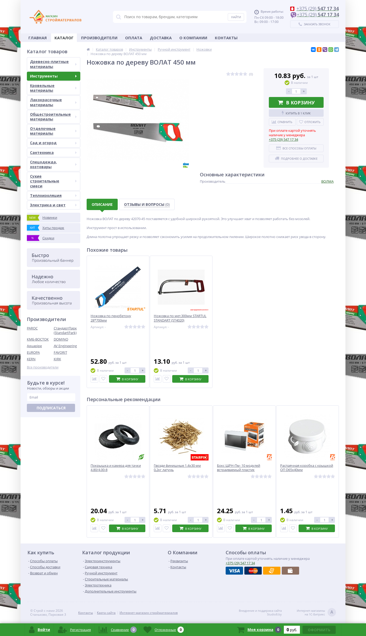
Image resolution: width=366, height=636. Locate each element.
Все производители (42, 367)
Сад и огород (53, 142)
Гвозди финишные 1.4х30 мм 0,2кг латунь (177, 467)
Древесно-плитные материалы (53, 64)
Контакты (226, 37)
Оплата (133, 37)
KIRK (57, 359)
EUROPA (33, 352)
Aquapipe (34, 345)
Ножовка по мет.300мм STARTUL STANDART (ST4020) (180, 318)
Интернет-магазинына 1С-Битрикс (316, 612)
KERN (31, 359)
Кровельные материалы (53, 88)
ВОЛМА (327, 181)
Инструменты (53, 76)
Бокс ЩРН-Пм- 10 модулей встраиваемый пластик (238, 467)
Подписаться (51, 407)
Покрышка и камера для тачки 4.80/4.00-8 (116, 467)
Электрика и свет (53, 204)
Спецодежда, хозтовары (53, 164)
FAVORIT (60, 352)
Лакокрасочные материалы (53, 102)
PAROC (32, 328)
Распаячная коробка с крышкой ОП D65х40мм (306, 467)
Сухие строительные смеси (53, 181)
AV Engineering (65, 345)
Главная (37, 37)
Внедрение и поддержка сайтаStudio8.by (260, 612)
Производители (99, 37)
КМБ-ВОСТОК (38, 339)
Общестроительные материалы (53, 117)
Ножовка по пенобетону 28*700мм (111, 318)
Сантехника (53, 152)
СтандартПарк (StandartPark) (65, 330)
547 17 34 (283, 139)
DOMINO (61, 339)
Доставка (161, 37)
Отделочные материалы (53, 131)
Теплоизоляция (53, 195)
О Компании (193, 37)
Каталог (64, 37)
